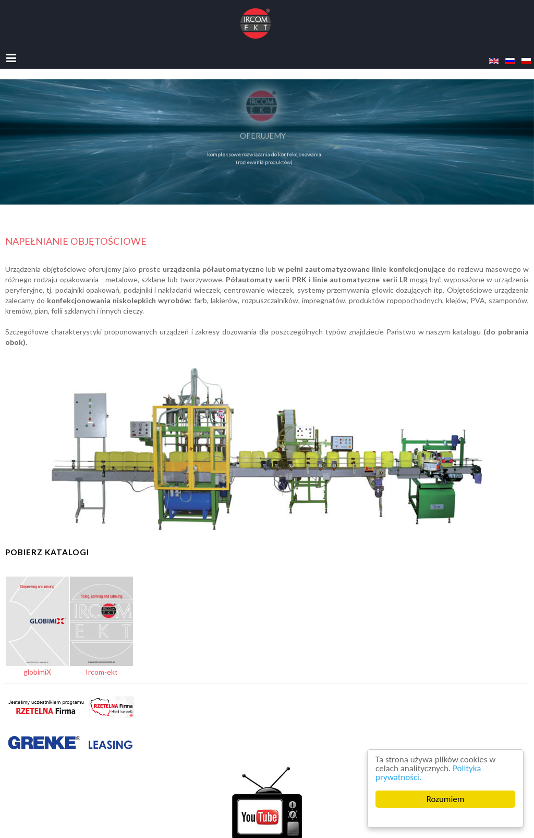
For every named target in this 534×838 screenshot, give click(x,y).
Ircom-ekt (102, 671)
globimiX (37, 671)
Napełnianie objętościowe (76, 241)
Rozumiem (446, 799)
